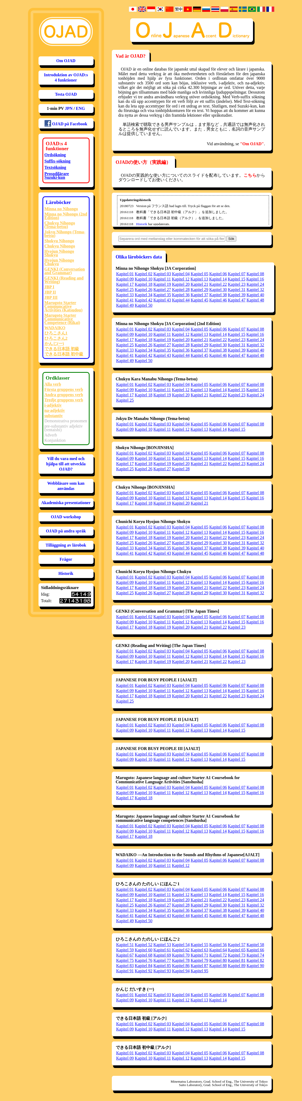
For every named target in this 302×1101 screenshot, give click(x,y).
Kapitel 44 (181, 300)
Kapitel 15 (236, 279)
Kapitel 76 (143, 960)
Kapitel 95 (199, 971)
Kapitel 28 (181, 289)
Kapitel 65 (236, 950)
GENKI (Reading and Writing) (64, 280)
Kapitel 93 (162, 971)
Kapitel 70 (181, 955)
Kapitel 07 (236, 274)
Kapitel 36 (181, 295)
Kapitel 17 (125, 284)
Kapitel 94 (181, 971)
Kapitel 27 (162, 289)
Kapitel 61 (162, 950)
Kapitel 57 (236, 944)
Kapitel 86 (181, 965)
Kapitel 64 (218, 950)
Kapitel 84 (143, 965)
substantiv (54, 415)
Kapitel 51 (125, 944)
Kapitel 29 (199, 289)
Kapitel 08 (255, 274)
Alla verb (53, 384)
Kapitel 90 (255, 965)
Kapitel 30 (218, 289)
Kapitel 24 (255, 284)
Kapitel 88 (218, 965)
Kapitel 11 (162, 279)
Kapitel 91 (125, 971)
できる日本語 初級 (62, 349)
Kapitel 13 (199, 279)
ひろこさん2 (56, 338)
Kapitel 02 (143, 274)
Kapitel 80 (218, 960)
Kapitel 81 (236, 960)
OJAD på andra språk (66, 531)
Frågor (66, 559)
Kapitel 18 (143, 284)
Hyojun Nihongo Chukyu (59, 262)
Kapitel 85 (162, 965)
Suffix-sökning (58, 161)
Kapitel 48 (255, 300)
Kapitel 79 (199, 960)
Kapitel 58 (255, 944)
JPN (69, 108)
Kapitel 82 (255, 960)
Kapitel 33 (125, 295)
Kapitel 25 (125, 289)
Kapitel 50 (143, 305)
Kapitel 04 (181, 274)
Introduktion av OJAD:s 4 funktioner (66, 77)
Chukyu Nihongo (60, 246)
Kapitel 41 (125, 300)
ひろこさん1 (56, 333)
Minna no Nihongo (61, 209)
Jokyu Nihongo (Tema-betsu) (65, 234)
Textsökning (55, 167)
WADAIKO (55, 328)
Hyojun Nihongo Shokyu (59, 253)
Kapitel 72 (218, 955)
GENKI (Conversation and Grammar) (65, 271)
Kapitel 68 (143, 955)
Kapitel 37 (199, 295)
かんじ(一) (54, 343)
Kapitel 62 (181, 950)
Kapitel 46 (218, 300)
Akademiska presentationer (66, 502)
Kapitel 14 (218, 279)
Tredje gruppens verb (64, 400)
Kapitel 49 (125, 305)
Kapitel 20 (181, 284)
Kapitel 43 (162, 300)
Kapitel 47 (236, 300)
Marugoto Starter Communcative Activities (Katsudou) (64, 306)
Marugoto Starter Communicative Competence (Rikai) (62, 319)
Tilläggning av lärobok (66, 545)
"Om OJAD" (252, 144)
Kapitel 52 (143, 944)
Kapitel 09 (125, 279)
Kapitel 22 (218, 284)
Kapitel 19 (162, 284)
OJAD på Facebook (66, 123)
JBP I (49, 287)
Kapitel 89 (236, 965)
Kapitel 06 (218, 274)
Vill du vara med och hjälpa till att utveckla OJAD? (66, 463)
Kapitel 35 (162, 295)
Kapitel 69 (162, 955)
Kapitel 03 (162, 274)
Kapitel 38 (218, 295)
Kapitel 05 (199, 274)
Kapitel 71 (199, 955)
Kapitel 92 (143, 971)
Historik (65, 573)
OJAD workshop (66, 517)
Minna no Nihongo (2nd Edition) (66, 216)
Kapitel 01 (125, 274)
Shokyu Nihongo (59, 241)
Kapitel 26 (143, 289)
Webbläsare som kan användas (66, 486)
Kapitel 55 (199, 944)
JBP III (51, 297)
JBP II (50, 292)
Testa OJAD (66, 94)
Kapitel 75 (125, 960)
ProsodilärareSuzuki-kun (57, 175)
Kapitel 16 (255, 279)
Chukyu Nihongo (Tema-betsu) (60, 225)
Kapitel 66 (255, 950)
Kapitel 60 (143, 950)
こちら (250, 175)
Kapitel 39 (236, 295)
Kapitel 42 (143, 300)
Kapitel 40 (255, 295)
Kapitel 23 (236, 284)
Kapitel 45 (199, 300)
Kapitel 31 (236, 289)
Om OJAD (65, 60)
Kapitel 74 (255, 955)
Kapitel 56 (218, 944)
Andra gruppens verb (64, 394)
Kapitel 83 (125, 965)
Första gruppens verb (64, 389)
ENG (80, 108)
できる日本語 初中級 (64, 354)
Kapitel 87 (199, 965)
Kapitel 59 (125, 950)
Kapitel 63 (199, 950)
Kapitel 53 (162, 944)
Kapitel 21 (199, 284)
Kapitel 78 (181, 960)
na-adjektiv (55, 410)
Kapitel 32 (255, 289)
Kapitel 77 (162, 960)
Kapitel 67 (125, 955)
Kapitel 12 (180, 279)
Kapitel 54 (181, 944)
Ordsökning (55, 155)
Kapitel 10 (143, 279)
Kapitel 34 (143, 295)
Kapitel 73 (236, 955)
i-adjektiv (53, 405)
